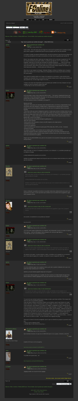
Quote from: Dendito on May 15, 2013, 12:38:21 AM (39, 206)
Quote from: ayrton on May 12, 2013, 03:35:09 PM (39, 172)
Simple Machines (43, 390)
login (10, 25)
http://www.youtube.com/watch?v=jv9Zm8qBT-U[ (34, 347)
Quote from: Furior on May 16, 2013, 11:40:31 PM (39, 245)
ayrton (7, 44)
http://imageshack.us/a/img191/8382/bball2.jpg (33, 360)
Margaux (8, 200)
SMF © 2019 (36, 390)
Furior (7, 90)
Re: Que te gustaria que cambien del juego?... (36, 91)
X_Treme (8, 366)
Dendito (8, 166)
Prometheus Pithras (11, 329)
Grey (7, 350)
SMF (32, 390)
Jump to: (54, 383)
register (14, 25)
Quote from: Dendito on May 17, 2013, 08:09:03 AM (39, 288)
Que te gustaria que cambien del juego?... (35, 45)
